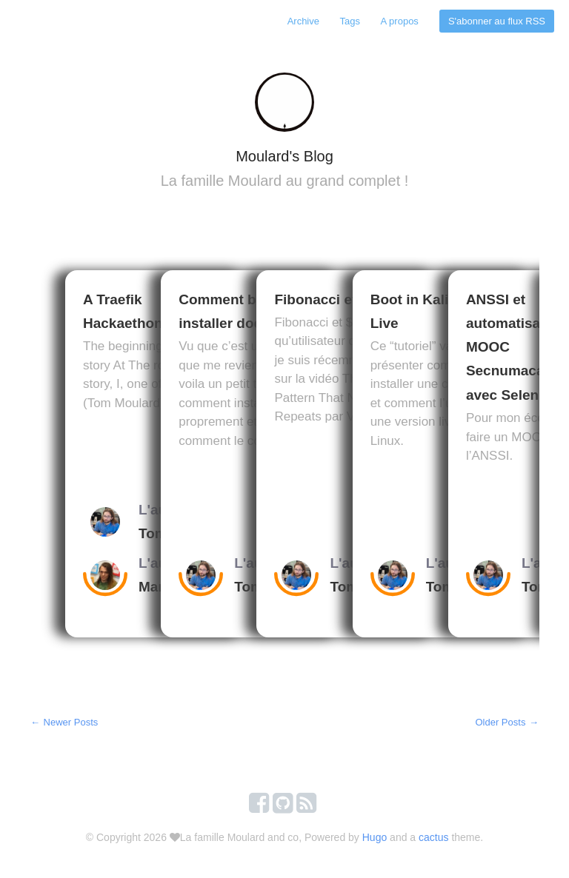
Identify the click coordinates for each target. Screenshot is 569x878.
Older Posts (507, 725)
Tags (349, 21)
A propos (399, 21)
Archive (301, 21)
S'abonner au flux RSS (496, 21)
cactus (433, 840)
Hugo (374, 840)
